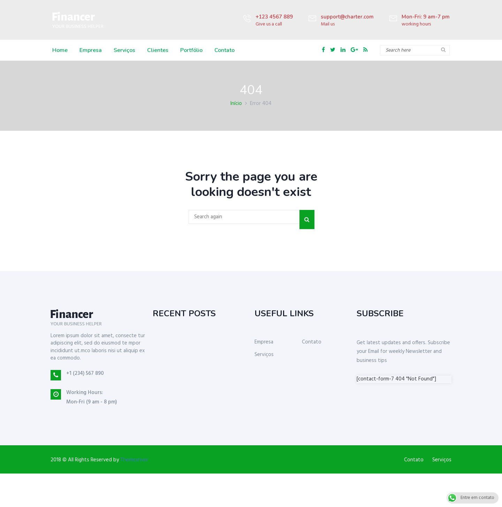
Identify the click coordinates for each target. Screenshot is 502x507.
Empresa (90, 50)
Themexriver (134, 460)
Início (236, 103)
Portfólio (191, 50)
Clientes (157, 50)
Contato (224, 50)
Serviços (124, 50)
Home (60, 50)
